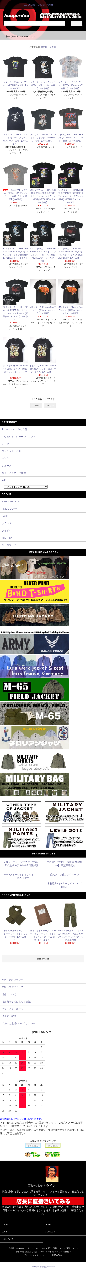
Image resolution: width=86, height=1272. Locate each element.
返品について (71, 1248)
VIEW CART (50, 1232)
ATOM (59, 1255)
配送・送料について (56, 1248)
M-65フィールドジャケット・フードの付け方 (21, 876)
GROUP (41, 5)
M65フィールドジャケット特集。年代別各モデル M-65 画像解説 (21, 863)
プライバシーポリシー (48, 1252)
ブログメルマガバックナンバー (36, 1255)
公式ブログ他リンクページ (64, 874)
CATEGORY (29, 5)
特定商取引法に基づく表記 (26, 1252)
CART (50, 5)
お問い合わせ (7, 1239)
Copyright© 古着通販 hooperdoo (43, 1267)
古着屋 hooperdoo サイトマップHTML (64, 885)
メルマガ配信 (64, 1252)
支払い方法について (38, 1248)
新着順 (53, 47)
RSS (54, 1255)
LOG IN (5, 1225)
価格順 (44, 47)
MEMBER (49, 1225)
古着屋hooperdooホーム (18, 1248)
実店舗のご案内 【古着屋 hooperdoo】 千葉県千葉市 (64, 863)
